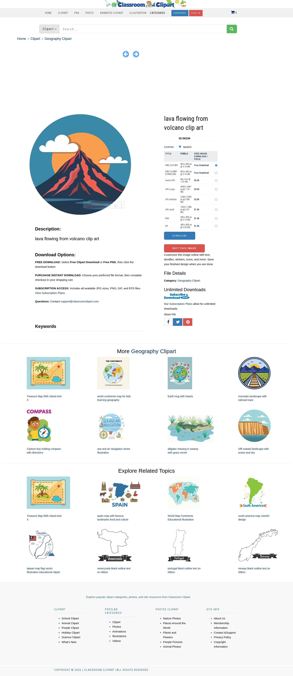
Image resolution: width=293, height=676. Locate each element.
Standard (187, 147)
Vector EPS (170, 180)
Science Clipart (71, 637)
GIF (166, 226)
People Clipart (70, 627)
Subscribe (180, 13)
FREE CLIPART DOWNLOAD (171, 172)
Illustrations (119, 636)
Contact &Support (225, 632)
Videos (116, 640)
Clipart (63, 12)
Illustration (138, 12)
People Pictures (172, 642)
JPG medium (171, 199)
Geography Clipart (57, 39)
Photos (116, 626)
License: (169, 146)
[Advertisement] (146, 86)
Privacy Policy (222, 637)
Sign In (195, 13)
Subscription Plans (180, 303)
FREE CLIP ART (171, 165)
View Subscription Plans (50, 292)
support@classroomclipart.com (80, 301)
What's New (69, 642)
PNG (76, 12)
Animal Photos (172, 646)
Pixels (184, 153)
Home (48, 12)
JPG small (169, 209)
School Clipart (70, 618)
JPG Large (170, 189)
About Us (219, 618)
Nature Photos (172, 618)
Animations (119, 631)
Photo (90, 12)
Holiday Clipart (71, 632)
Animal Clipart (70, 623)
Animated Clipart (111, 12)
